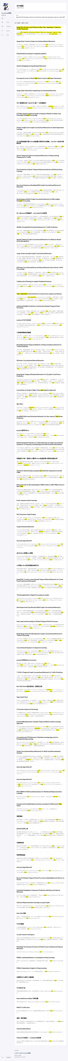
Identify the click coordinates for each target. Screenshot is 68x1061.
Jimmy (21, 1057)
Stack (18, 1057)
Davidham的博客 (6, 13)
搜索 (17, 15)
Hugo (18, 1055)
